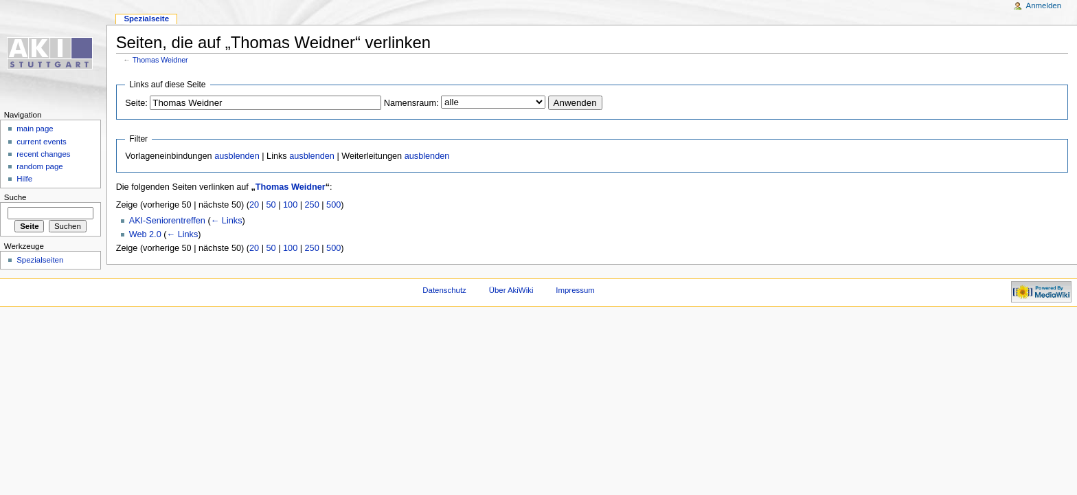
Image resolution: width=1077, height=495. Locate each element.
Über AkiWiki (511, 290)
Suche (15, 197)
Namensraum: (411, 103)
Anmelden (1044, 5)
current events (41, 142)
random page (39, 166)
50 (271, 205)
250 (312, 205)
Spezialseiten (39, 260)
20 (254, 205)
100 (290, 205)
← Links (226, 221)
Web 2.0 (145, 234)
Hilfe (24, 179)
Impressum (575, 290)
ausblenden (237, 156)
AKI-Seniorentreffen (167, 221)
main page (35, 128)
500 (333, 205)
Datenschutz (444, 290)
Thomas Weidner (160, 60)
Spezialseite (146, 18)
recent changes (43, 154)
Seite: (136, 103)
